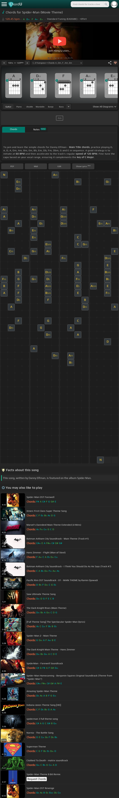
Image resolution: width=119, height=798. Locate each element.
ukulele (29, 106)
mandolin (40, 106)
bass (61, 106)
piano (19, 106)
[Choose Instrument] (68, 106)
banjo (50, 106)
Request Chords (36, 779)
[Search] (106, 4)
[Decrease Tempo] (4, 63)
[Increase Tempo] (27, 63)
